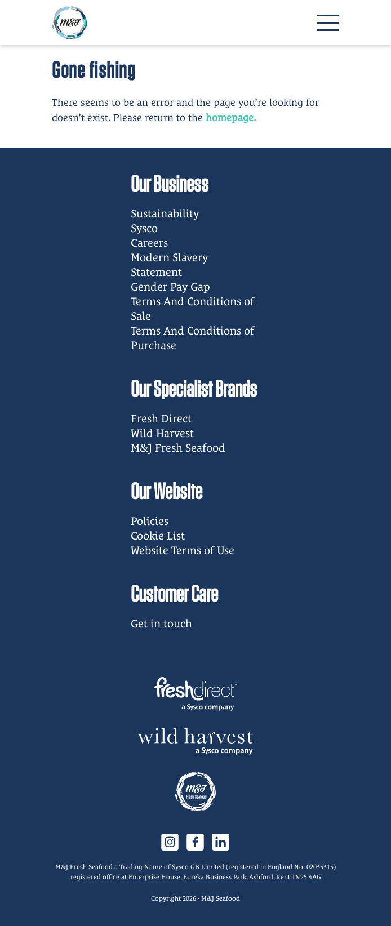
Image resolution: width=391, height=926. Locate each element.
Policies (149, 521)
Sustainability (165, 213)
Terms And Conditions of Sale (192, 308)
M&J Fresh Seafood (178, 448)
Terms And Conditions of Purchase (192, 337)
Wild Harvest (162, 433)
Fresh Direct (161, 418)
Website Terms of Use (182, 550)
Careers (149, 243)
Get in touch (161, 623)
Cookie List (158, 535)
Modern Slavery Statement (169, 264)
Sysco (144, 228)
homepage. (231, 117)
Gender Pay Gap (170, 287)
